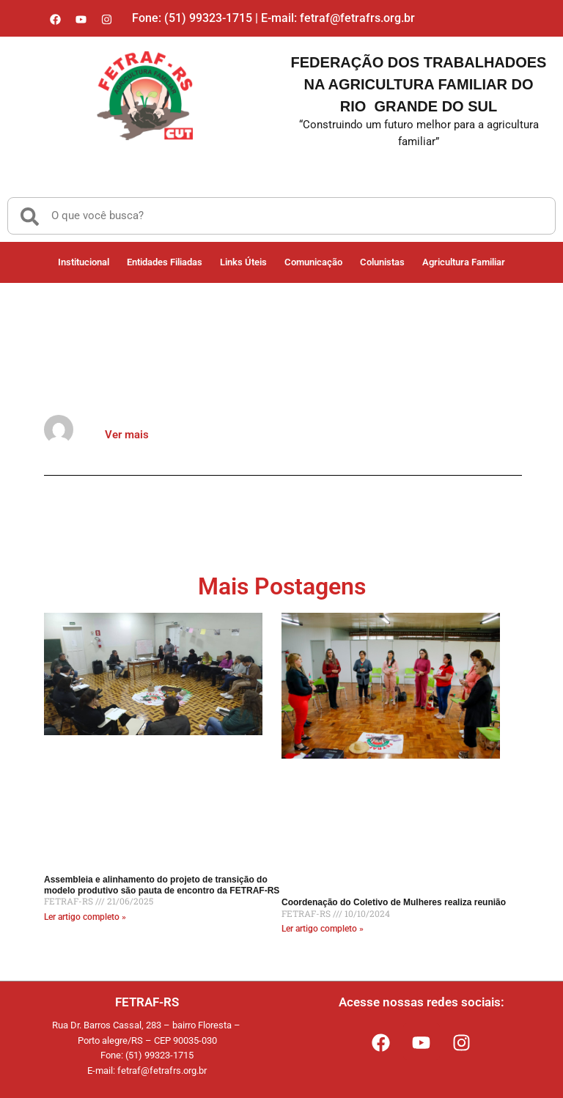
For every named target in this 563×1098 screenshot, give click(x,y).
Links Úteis (243, 262)
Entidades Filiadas (164, 262)
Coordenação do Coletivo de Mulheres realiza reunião (394, 902)
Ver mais (127, 434)
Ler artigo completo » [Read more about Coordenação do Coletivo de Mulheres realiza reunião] (323, 929)
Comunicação (313, 262)
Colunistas (382, 262)
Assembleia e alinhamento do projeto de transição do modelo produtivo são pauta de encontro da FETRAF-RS (161, 884)
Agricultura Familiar (463, 262)
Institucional (83, 262)
